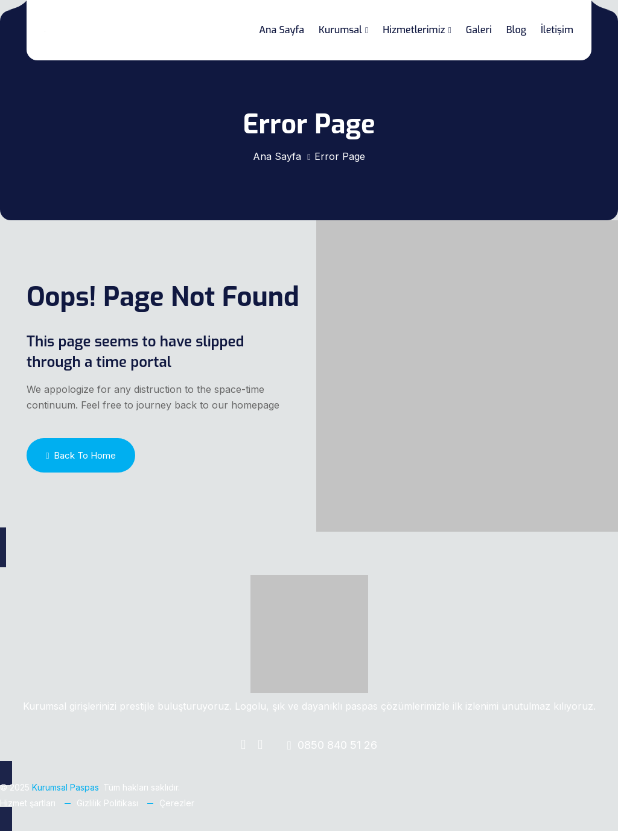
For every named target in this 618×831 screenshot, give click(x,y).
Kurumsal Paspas (65, 787)
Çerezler (176, 803)
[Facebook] (243, 745)
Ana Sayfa (281, 30)
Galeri (479, 30)
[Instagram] (260, 745)
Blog (516, 30)
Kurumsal (340, 30)
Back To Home (81, 455)
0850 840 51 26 (332, 745)
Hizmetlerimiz (414, 30)
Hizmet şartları (28, 803)
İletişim (557, 30)
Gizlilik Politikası (107, 803)
